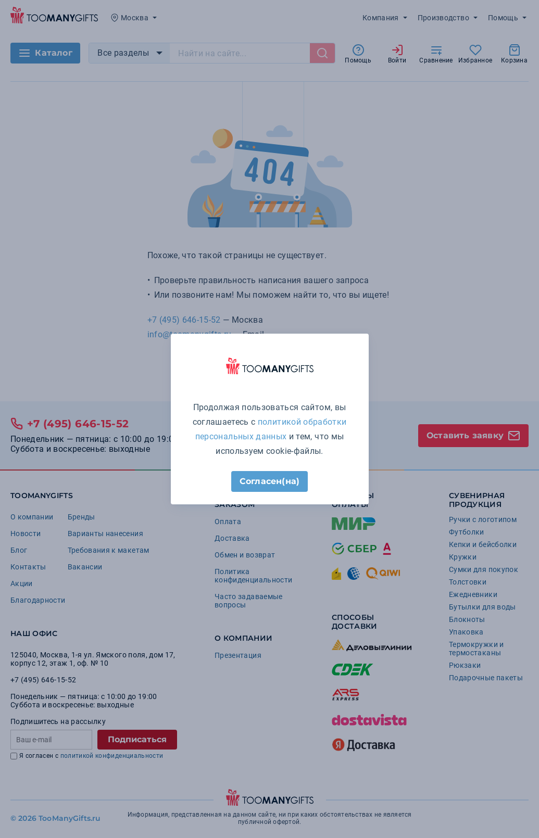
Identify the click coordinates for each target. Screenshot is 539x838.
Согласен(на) (269, 481)
